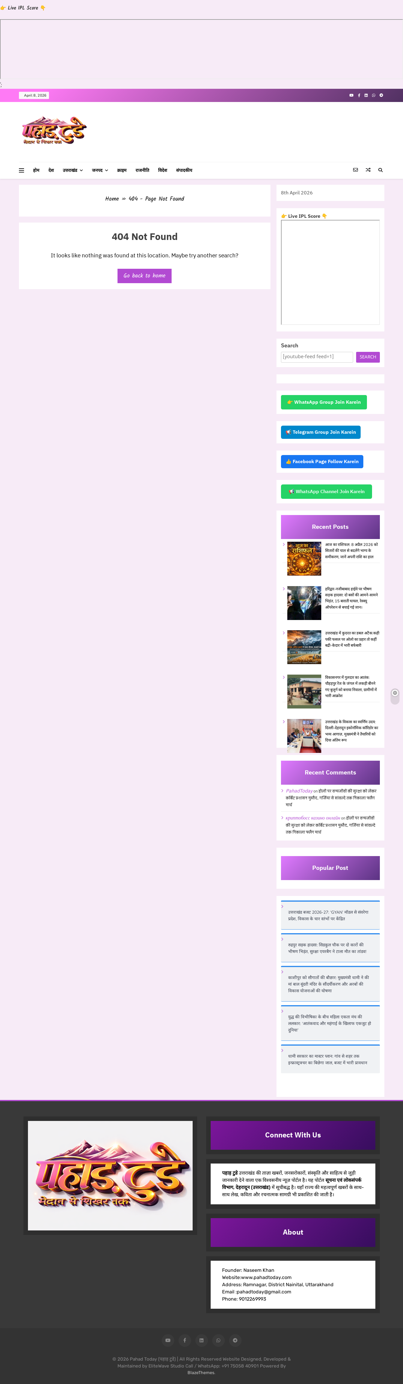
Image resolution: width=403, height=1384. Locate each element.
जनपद (97, 170)
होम (36, 170)
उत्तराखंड (70, 170)
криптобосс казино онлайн (313, 818)
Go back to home (145, 275)
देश (51, 170)
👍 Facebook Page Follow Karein (322, 461)
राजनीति (142, 170)
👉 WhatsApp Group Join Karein (324, 402)
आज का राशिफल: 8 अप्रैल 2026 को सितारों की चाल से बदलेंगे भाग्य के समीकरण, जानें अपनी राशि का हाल (351, 551)
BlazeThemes (201, 1372)
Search (289, 346)
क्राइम (122, 170)
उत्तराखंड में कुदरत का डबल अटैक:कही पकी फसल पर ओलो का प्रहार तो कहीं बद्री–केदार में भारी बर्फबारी (352, 639)
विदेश (162, 170)
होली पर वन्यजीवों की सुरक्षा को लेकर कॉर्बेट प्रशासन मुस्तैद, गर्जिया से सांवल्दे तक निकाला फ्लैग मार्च (331, 798)
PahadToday (299, 791)
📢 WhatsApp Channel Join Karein (327, 491)
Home (112, 199)
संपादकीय (184, 170)
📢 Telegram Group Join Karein (320, 432)
